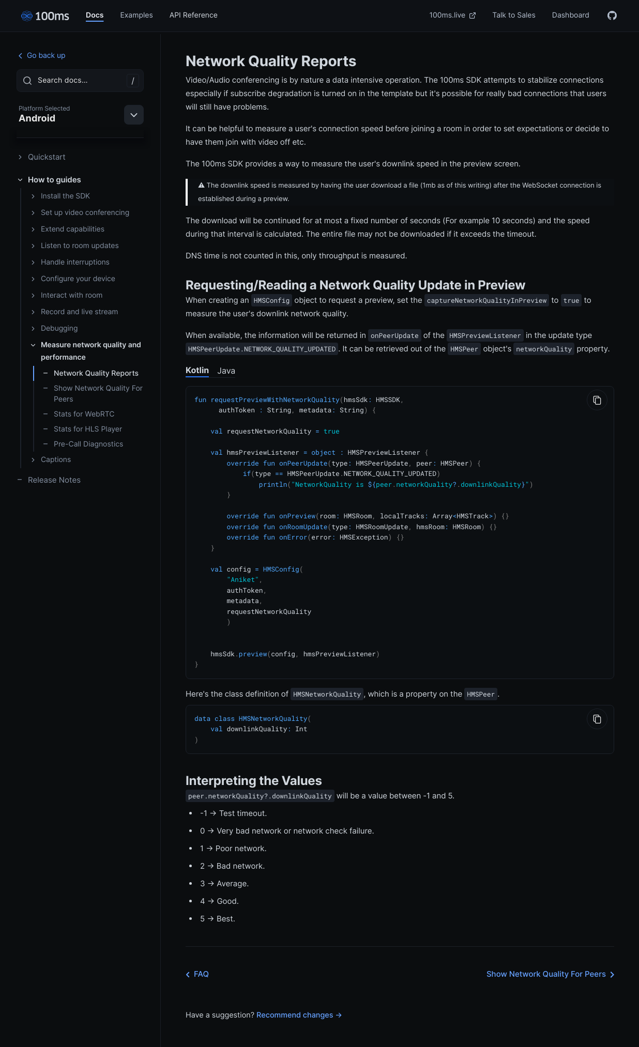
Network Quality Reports (90, 373)
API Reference (194, 15)
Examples (136, 15)
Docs (94, 15)
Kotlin (197, 370)
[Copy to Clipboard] (597, 400)
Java (226, 370)
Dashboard (570, 15)
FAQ (195, 959)
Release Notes (49, 480)
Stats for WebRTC (78, 414)
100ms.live (453, 15)
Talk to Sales (514, 15)
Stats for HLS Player (82, 429)
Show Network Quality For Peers (92, 394)
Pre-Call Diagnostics (82, 444)
